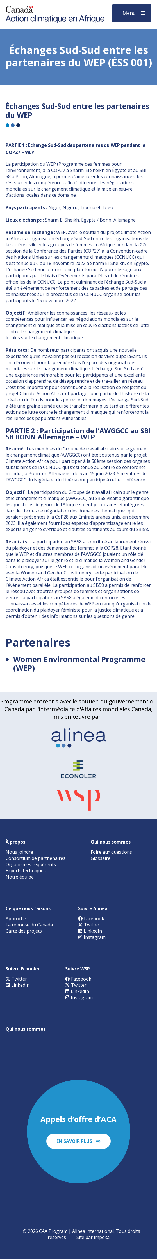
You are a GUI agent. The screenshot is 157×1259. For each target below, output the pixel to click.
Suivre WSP (77, 969)
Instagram (92, 937)
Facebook (91, 918)
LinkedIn (90, 931)
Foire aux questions (111, 852)
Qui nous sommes (111, 842)
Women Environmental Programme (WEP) (79, 663)
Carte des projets (24, 931)
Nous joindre (19, 852)
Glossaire (100, 858)
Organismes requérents (31, 864)
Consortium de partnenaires (35, 858)
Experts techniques (26, 871)
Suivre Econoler (23, 969)
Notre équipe (20, 877)
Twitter (88, 925)
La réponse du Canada (29, 925)
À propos (15, 842)
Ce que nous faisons (28, 908)
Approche (16, 918)
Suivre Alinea (93, 908)
